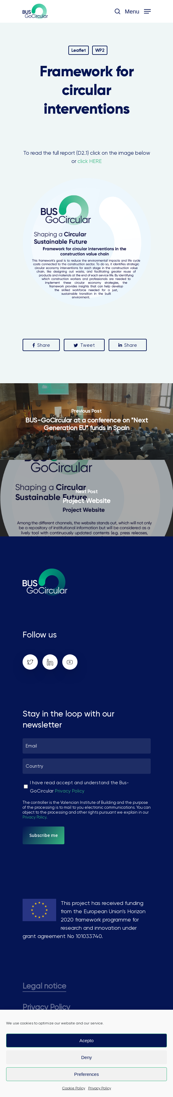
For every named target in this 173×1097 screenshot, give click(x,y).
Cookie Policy (73, 1088)
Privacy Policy (99, 1088)
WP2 (99, 50)
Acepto (86, 1040)
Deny (86, 1057)
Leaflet (78, 50)
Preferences (86, 1074)
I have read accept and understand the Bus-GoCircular (79, 787)
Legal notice (44, 986)
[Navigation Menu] (138, 11)
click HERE (89, 161)
